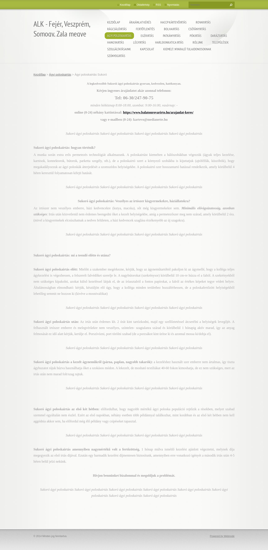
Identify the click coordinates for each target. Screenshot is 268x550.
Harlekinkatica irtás (169, 42)
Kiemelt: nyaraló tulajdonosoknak (187, 49)
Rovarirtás (203, 22)
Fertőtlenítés (145, 29)
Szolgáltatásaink (119, 49)
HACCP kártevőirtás (173, 22)
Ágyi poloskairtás (119, 36)
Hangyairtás (115, 42)
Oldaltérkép (143, 4)
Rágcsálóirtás (117, 29)
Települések (220, 42)
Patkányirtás (171, 36)
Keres (230, 5)
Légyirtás (139, 42)
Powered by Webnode (222, 536)
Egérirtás (147, 36)
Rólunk (198, 42)
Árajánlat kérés (140, 22)
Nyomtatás (173, 4)
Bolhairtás (171, 29)
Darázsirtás (219, 36)
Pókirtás (195, 36)
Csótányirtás (197, 29)
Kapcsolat (147, 49)
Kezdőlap (113, 22)
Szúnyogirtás (116, 56)
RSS (158, 4)
